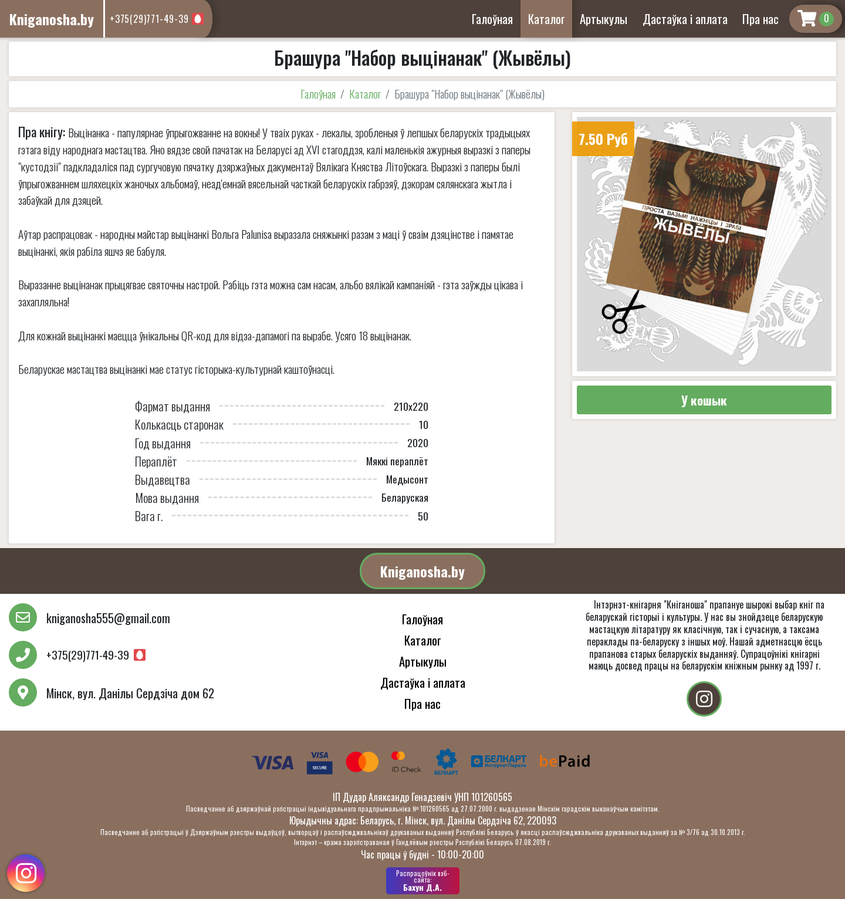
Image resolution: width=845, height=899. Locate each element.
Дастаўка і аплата (685, 18)
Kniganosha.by (422, 571)
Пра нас (760, 18)
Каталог (546, 18)
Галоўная (492, 18)
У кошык (704, 400)
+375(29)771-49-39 (149, 19)
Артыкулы (603, 18)
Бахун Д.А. (423, 880)
